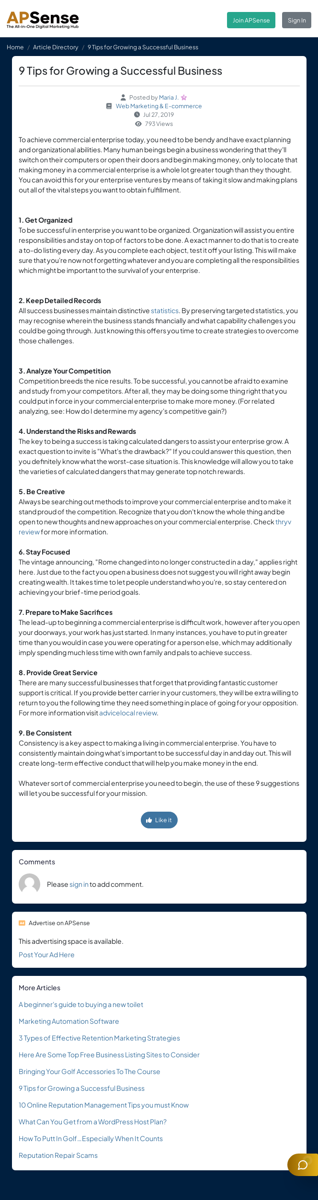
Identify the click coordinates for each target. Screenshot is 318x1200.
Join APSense (251, 20)
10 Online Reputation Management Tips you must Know (104, 1104)
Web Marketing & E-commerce (159, 106)
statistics (165, 310)
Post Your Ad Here (47, 954)
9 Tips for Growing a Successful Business (82, 1088)
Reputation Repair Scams (58, 1155)
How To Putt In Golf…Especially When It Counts (91, 1138)
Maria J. (169, 97)
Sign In (297, 20)
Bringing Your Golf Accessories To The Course (89, 1071)
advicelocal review (128, 712)
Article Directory (56, 47)
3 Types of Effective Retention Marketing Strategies (99, 1037)
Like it (159, 820)
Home (15, 47)
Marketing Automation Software (69, 1021)
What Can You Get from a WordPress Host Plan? (93, 1121)
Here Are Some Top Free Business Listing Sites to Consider (109, 1054)
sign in (79, 884)
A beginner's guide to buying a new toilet (81, 1004)
